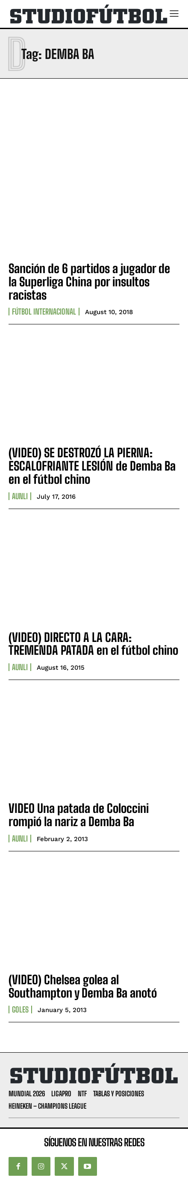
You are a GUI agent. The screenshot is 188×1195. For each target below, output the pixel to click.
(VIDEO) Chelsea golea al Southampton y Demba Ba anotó (83, 986)
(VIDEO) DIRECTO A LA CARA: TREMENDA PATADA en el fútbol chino (93, 644)
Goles (20, 1009)
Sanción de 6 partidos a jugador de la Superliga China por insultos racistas (89, 281)
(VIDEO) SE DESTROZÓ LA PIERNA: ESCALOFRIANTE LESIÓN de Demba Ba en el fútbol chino (92, 465)
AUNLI (20, 496)
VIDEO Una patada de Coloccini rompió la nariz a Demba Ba (79, 815)
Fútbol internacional (44, 311)
